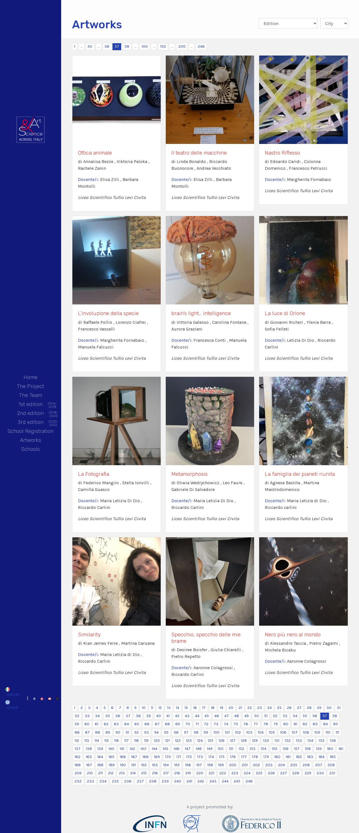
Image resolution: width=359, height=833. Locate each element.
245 (237, 781)
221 (211, 773)
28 (309, 707)
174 (211, 756)
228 (295, 773)
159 (319, 748)
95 (166, 732)
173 (200, 756)
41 (168, 715)
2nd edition (30, 413)
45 (206, 715)
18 (213, 707)
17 (204, 707)
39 (148, 715)
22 (249, 707)
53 (285, 715)
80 (285, 724)
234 (103, 781)
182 (299, 756)
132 (288, 740)
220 (199, 773)
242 (200, 781)
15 (186, 707)
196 (188, 765)
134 (310, 740)
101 (227, 732)
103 (249, 732)
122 (178, 740)
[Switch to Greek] (12, 704)
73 (216, 724)
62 (106, 724)
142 (132, 748)
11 (152, 707)
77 (256, 724)
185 (333, 756)
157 (297, 748)
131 (277, 740)
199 (221, 765)
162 (77, 756)
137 (77, 748)
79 (275, 724)
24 (269, 707)
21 (240, 707)
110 (328, 732)
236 (128, 781)
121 (167, 740)
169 (157, 756)
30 (329, 707)
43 (187, 715)
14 (177, 707)
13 (169, 707)
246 (201, 46)
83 (315, 724)
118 (136, 740)
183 (310, 756)
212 (111, 773)
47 (226, 715)
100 (145, 46)
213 (122, 773)
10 (144, 707)
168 (145, 756)
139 (100, 748)
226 (271, 773)
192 (144, 765)
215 (144, 773)
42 (177, 715)
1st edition (31, 405)
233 (90, 781)
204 (281, 765)
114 (97, 740)
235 (115, 781)
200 (182, 46)
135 (322, 740)
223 (234, 773)
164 (100, 756)
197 (199, 765)
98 (196, 732)
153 (253, 748)
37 (128, 715)
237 (140, 781)
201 (245, 765)
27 (299, 707)
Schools (30, 449)
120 (157, 740)
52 (275, 715)
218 (177, 773)
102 (238, 732)
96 (176, 732)
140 (111, 748)
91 (127, 732)
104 (261, 732)
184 (322, 756)
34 (97, 715)
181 (288, 756)
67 (157, 724)
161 (341, 748)
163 (89, 756)
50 (90, 46)
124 (200, 740)
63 (116, 724)
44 (197, 715)
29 (319, 707)
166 (123, 756)
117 (126, 740)
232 (78, 781)
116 (116, 740)
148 (199, 748)
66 (146, 724)
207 (318, 765)
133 (299, 740)
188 (100, 765)
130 (266, 740)
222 (222, 773)
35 (107, 715)
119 (146, 740)
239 (165, 781)
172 (189, 756)
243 (213, 781)
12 (160, 707)
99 (206, 732)
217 (166, 773)
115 (106, 740)
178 (255, 756)
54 (295, 715)
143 (143, 748)
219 (188, 773)
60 (86, 724)
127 (233, 740)
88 (97, 732)
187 (89, 765)
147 (187, 748)
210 (90, 773)
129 (255, 740)
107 (295, 732)
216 (155, 773)
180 (277, 756)
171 (178, 756)
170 (168, 756)
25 (279, 707)
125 (210, 740)
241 (189, 781)
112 (77, 740)
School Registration (30, 431)
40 (158, 715)
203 (269, 765)
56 (107, 46)
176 (233, 756)
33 (87, 715)
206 (306, 765)
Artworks (30, 440)
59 (77, 724)
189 (112, 765)
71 (197, 724)
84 (325, 724)
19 (221, 707)
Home (31, 377)
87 (87, 732)
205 (293, 765)
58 (127, 46)
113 (86, 740)
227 (283, 773)
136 (333, 740)
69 (177, 724)
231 (332, 773)
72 (206, 724)
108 (306, 732)
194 (166, 765)
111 (337, 732)
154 (263, 748)
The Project (30, 386)
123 (189, 740)
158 (308, 748)
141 (122, 748)
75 (236, 724)
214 (133, 773)
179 (266, 756)
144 (154, 748)
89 (107, 732)
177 (244, 756)
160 (330, 748)
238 (153, 781)
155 (274, 748)
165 (111, 756)
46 (216, 715)
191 (133, 765)
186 (78, 765)
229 (308, 773)
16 (195, 707)
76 (245, 724)
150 (163, 46)
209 (78, 773)
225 (259, 773)
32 (77, 715)
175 (222, 756)
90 (118, 732)
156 (286, 748)
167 (134, 756)
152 (241, 748)
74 (226, 724)
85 (335, 724)
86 (77, 732)
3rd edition (30, 422)
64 (126, 724)
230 (320, 773)
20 (231, 707)
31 (338, 707)
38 (138, 715)
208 (331, 765)
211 (100, 773)
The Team (30, 395)
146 (177, 748)
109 (317, 732)
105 (272, 732)
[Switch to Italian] (12, 691)
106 (283, 732)
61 (96, 724)
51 (266, 715)
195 (177, 765)
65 (136, 724)
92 (136, 732)
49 (246, 715)
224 (247, 773)
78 (265, 724)
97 (186, 732)
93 (146, 732)
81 (295, 724)
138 (89, 748)
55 (305, 715)
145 (165, 748)
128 (244, 740)
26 (289, 707)
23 (259, 707)
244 (225, 781)
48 (236, 715)
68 (167, 724)
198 (210, 765)
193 (155, 765)
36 (117, 715)
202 (256, 765)
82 (305, 724)
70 (187, 724)
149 (210, 748)
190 (123, 765)
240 (177, 781)
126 (222, 740)
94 (156, 732)
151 (231, 748)
